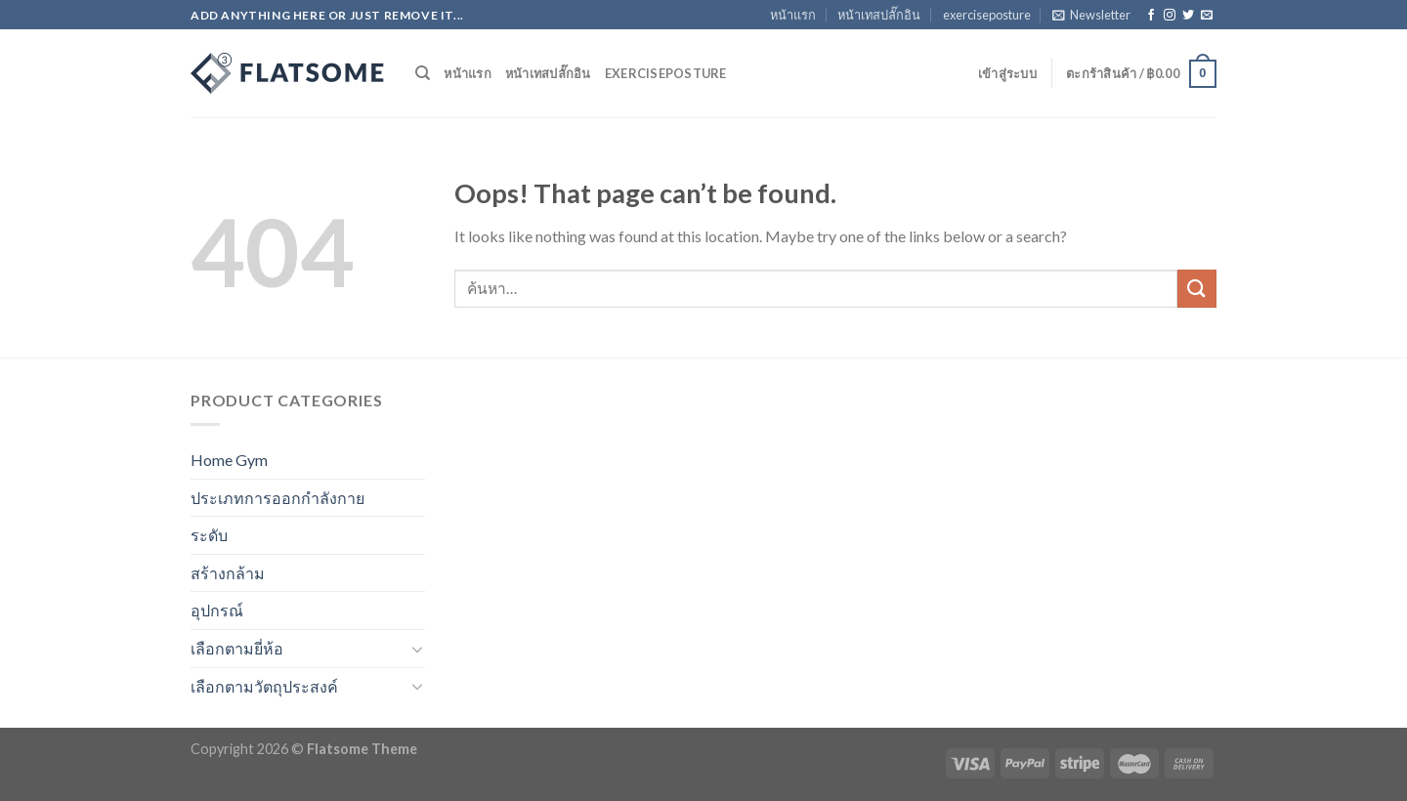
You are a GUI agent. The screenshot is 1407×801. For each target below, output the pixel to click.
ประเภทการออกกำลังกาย (277, 497)
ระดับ (209, 535)
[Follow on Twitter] (1188, 15)
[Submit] (1196, 289)
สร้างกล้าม (228, 573)
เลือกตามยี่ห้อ (237, 648)
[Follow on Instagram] (1169, 15)
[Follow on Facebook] (1151, 15)
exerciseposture (987, 14)
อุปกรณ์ (217, 610)
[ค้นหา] (422, 73)
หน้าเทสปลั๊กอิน (878, 14)
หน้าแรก (793, 14)
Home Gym (229, 459)
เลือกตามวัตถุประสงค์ (264, 686)
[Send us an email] (1207, 15)
